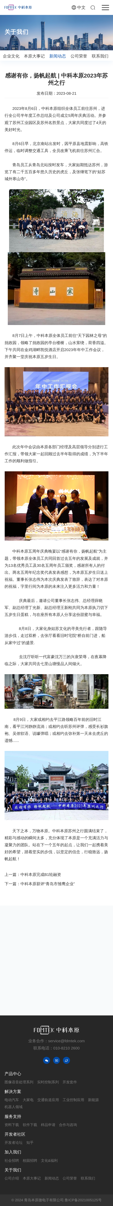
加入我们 (13, 1152)
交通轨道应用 (48, 1100)
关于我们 (13, 1170)
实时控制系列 (48, 1082)
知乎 (30, 1143)
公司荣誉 (79, 56)
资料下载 (12, 1125)
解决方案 (13, 1091)
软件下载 (30, 1125)
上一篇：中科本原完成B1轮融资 (33, 874)
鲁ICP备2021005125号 (83, 1200)
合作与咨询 (68, 1125)
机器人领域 (14, 1107)
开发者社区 (15, 1134)
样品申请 (48, 1125)
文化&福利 (49, 1161)
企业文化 (11, 56)
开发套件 (70, 1082)
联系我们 (100, 56)
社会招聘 (12, 1161)
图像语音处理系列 (19, 1082)
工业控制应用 (73, 1100)
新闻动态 (57, 56)
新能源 (93, 1100)
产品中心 (13, 1073)
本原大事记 (34, 56)
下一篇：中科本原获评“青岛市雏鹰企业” (40, 884)
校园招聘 (30, 1161)
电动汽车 (12, 1100)
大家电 (28, 1100)
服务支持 (13, 1116)
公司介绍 (12, 1178)
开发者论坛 (14, 1143)
